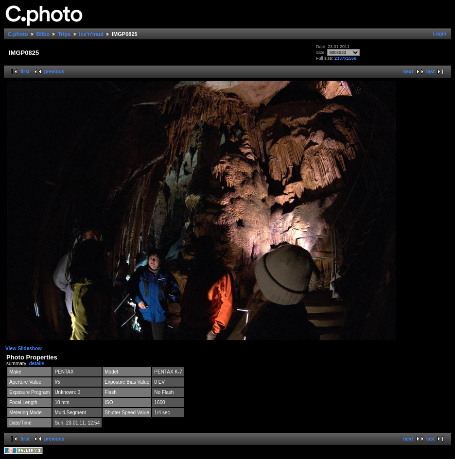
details (37, 363)
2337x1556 (345, 58)
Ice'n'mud (91, 34)
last (430, 71)
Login (439, 33)
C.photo (18, 34)
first (25, 71)
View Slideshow (23, 348)
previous (54, 71)
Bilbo (43, 34)
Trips (64, 34)
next (408, 71)
